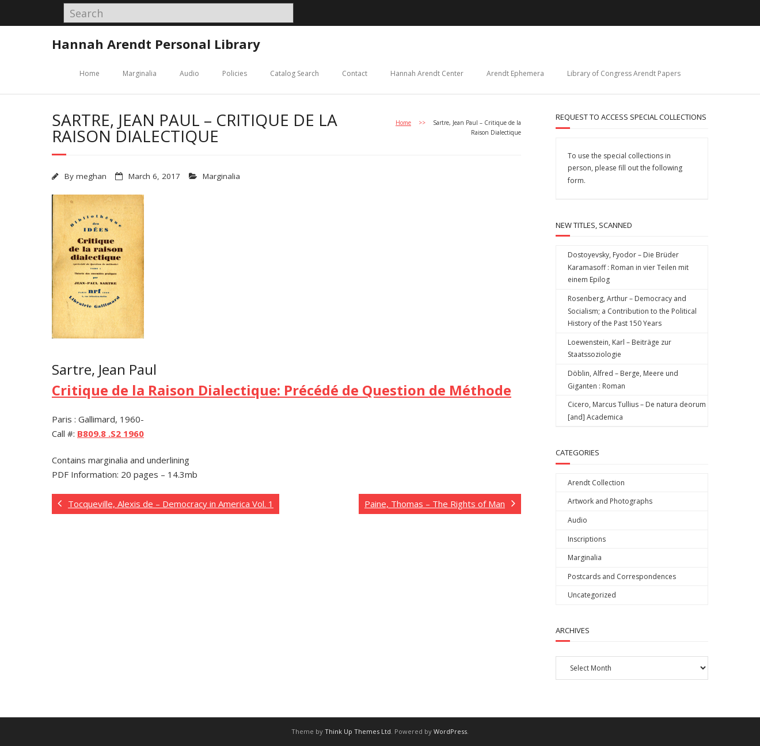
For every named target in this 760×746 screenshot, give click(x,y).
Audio (189, 73)
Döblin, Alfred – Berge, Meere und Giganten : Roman (623, 379)
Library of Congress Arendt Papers (624, 73)
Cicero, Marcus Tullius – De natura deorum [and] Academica (637, 410)
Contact (354, 73)
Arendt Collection (596, 483)
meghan (91, 176)
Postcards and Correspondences (622, 576)
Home (89, 73)
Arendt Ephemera (515, 73)
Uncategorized (592, 595)
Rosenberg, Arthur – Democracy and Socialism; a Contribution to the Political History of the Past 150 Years (632, 311)
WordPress (450, 731)
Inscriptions (587, 539)
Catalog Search (294, 73)
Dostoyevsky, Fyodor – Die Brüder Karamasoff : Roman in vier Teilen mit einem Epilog (628, 267)
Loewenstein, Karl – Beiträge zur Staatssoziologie (619, 348)
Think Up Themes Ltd (358, 731)
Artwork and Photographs (610, 501)
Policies (234, 73)
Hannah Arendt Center (426, 73)
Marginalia (140, 73)
